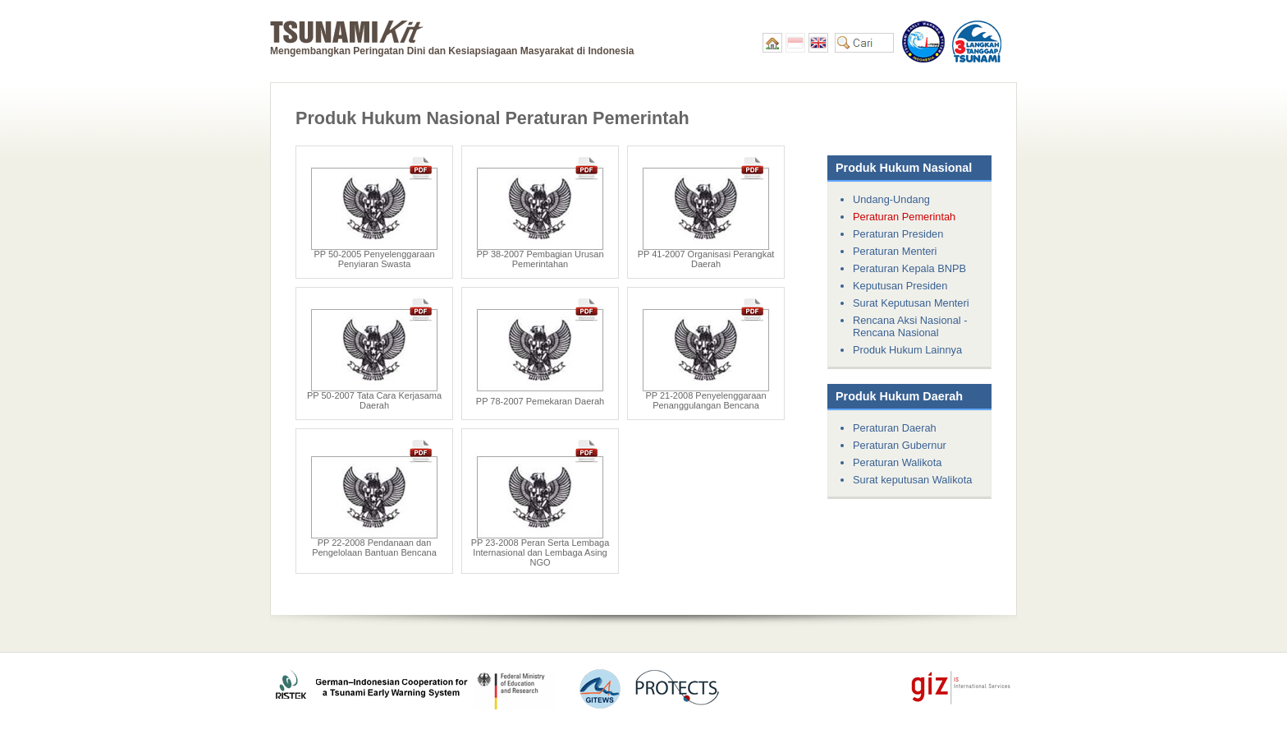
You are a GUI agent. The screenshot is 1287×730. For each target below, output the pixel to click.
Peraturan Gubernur (899, 445)
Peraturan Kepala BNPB (909, 268)
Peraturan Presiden (898, 234)
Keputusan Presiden (900, 286)
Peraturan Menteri (895, 251)
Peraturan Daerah (895, 428)
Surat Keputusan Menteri (911, 303)
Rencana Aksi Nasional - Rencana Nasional (910, 326)
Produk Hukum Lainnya (907, 350)
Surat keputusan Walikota (912, 480)
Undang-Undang (891, 199)
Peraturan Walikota (897, 462)
